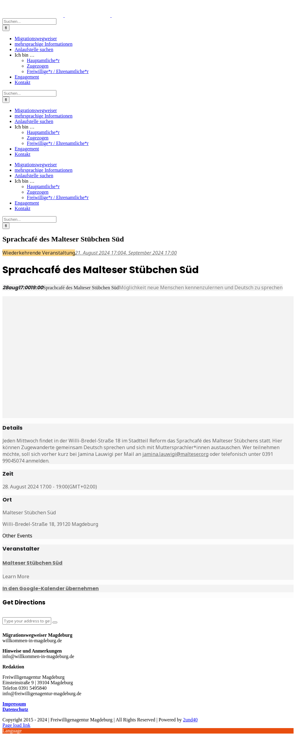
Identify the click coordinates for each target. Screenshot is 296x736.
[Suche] (5, 28)
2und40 (190, 719)
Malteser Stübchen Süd (32, 562)
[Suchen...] (29, 21)
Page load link (16, 725)
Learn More (15, 576)
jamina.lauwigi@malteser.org (175, 454)
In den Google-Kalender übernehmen (50, 588)
